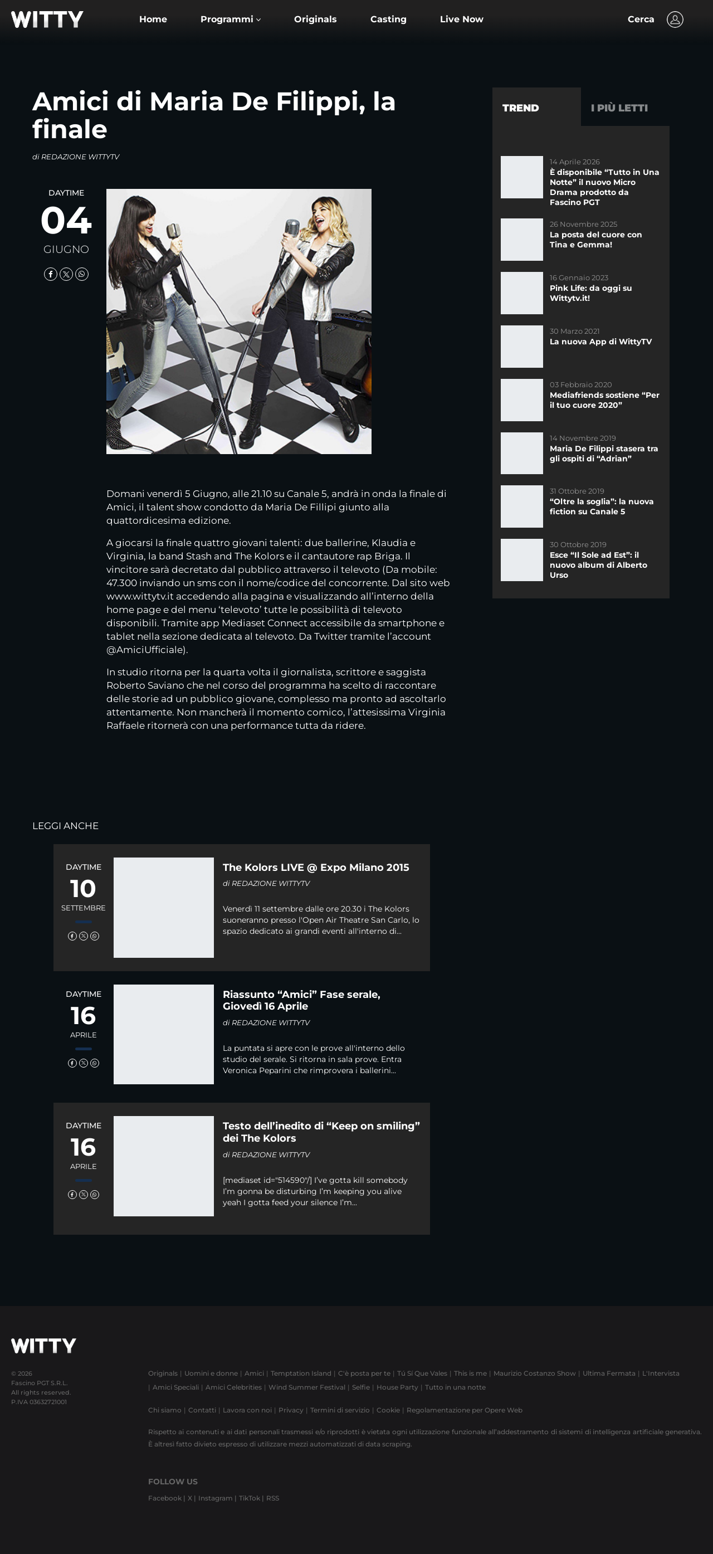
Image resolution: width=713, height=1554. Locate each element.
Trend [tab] (520, 108)
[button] (231, 19)
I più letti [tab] (619, 108)
